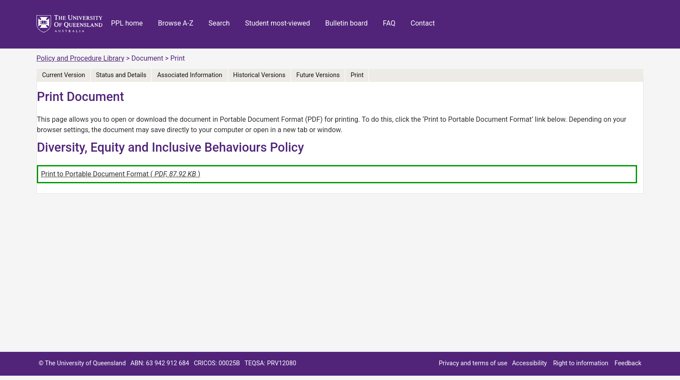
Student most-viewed (277, 23)
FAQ (389, 23)
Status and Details (121, 75)
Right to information (580, 363)
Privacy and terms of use (473, 363)
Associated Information (189, 75)
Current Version (63, 75)
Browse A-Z (175, 23)
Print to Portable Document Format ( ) (120, 174)
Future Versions (318, 75)
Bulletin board (346, 23)
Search (219, 23)
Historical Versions (259, 75)
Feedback (628, 363)
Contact (423, 23)
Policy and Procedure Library (80, 58)
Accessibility (529, 363)
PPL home (127, 23)
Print (356, 75)
